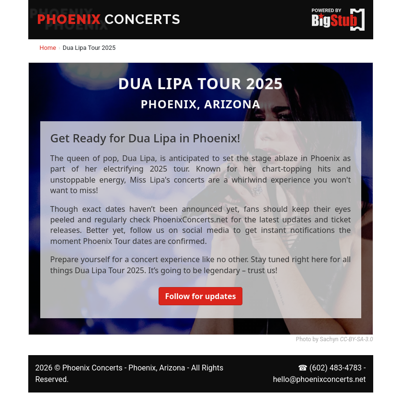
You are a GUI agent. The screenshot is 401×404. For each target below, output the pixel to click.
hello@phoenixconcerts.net (319, 379)
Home (48, 47)
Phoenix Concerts (92, 367)
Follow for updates (200, 296)
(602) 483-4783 (335, 367)
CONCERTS (109, 19)
